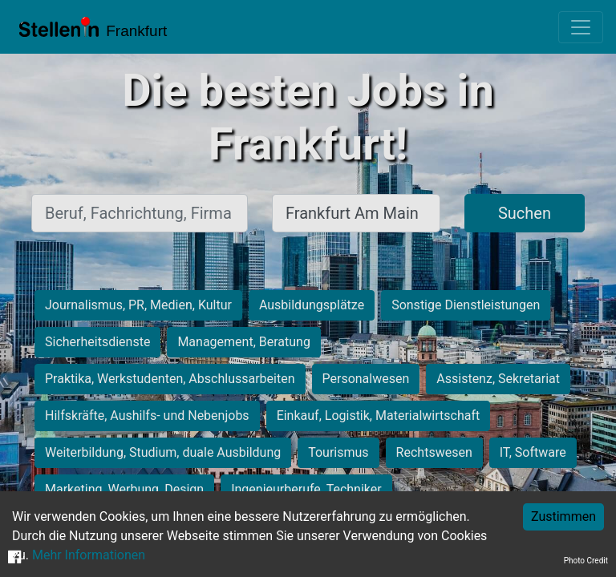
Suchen (524, 213)
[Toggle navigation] (580, 27)
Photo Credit (586, 560)
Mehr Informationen (88, 555)
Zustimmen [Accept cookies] (563, 516)
